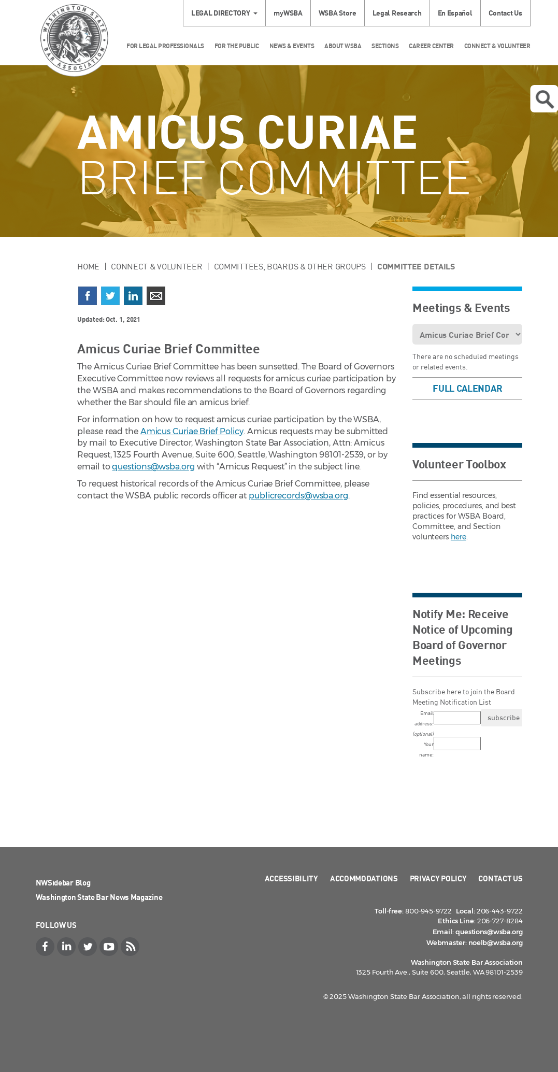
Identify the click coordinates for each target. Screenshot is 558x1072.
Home (88, 266)
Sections (384, 46)
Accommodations (364, 878)
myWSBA (288, 12)
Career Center (431, 46)
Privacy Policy (438, 878)
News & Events (291, 46)
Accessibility (291, 878)
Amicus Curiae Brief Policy (192, 431)
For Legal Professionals (165, 46)
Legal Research (397, 12)
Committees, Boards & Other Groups (290, 266)
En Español (455, 12)
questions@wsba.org (153, 466)
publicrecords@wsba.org (298, 496)
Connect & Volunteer (497, 46)
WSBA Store (337, 12)
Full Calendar (467, 388)
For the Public (236, 46)
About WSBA (342, 46)
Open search (544, 99)
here (458, 536)
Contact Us (505, 12)
